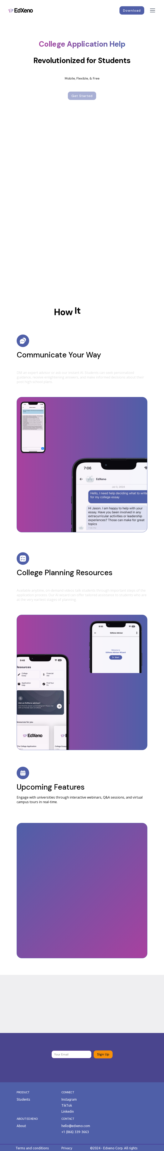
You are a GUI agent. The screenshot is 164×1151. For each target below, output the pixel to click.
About (21, 1126)
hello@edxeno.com (75, 1126)
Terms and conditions (32, 1148)
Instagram (69, 1099)
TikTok (66, 1105)
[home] (20, 10)
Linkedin (67, 1111)
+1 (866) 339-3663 (75, 1132)
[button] (152, 10)
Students (23, 1099)
